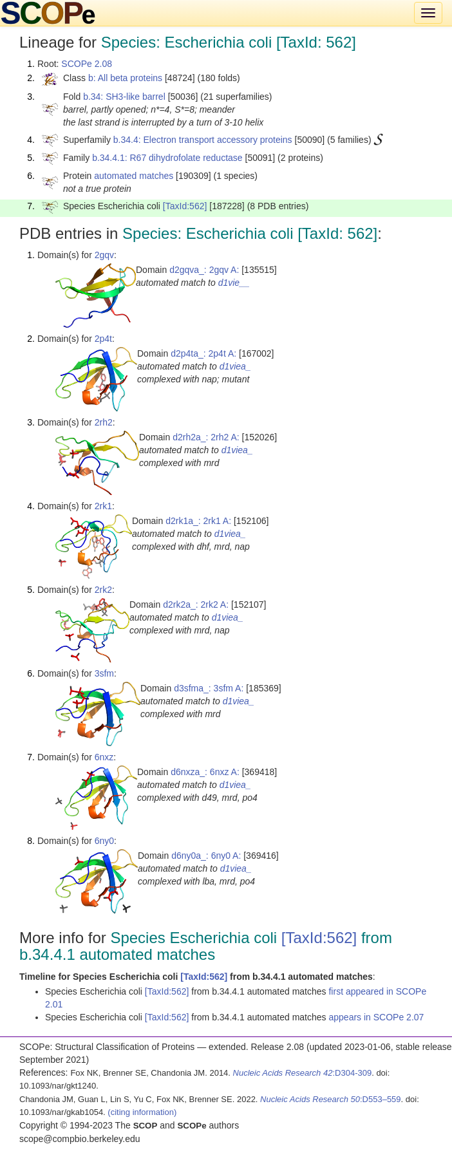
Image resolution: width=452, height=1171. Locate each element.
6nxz (104, 757)
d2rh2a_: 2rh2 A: (206, 437)
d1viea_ (235, 366)
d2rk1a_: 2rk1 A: (198, 521)
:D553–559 (330, 1099)
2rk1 (103, 506)
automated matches (133, 176)
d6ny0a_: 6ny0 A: (206, 855)
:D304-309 (302, 1073)
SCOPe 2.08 (86, 64)
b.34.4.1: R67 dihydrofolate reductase (167, 158)
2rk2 (103, 590)
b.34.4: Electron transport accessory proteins (202, 140)
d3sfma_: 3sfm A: (208, 688)
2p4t (103, 338)
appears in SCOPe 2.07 (376, 1017)
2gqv (104, 255)
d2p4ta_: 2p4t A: (203, 353)
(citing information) (142, 1112)
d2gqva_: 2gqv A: (204, 270)
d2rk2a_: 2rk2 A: (196, 604)
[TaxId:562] (185, 206)
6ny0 (104, 841)
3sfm (104, 673)
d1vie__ (234, 282)
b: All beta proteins (125, 78)
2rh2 (104, 422)
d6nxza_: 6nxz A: (205, 772)
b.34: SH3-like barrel (124, 96)
